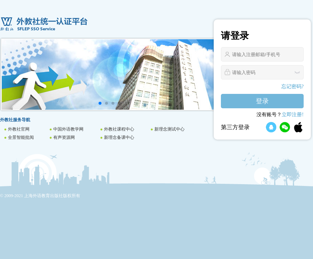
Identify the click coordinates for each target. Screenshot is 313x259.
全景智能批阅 (21, 137)
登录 (262, 101)
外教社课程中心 (119, 129)
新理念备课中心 (119, 137)
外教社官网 (19, 129)
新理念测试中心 (169, 129)
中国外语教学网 (68, 129)
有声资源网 (64, 137)
